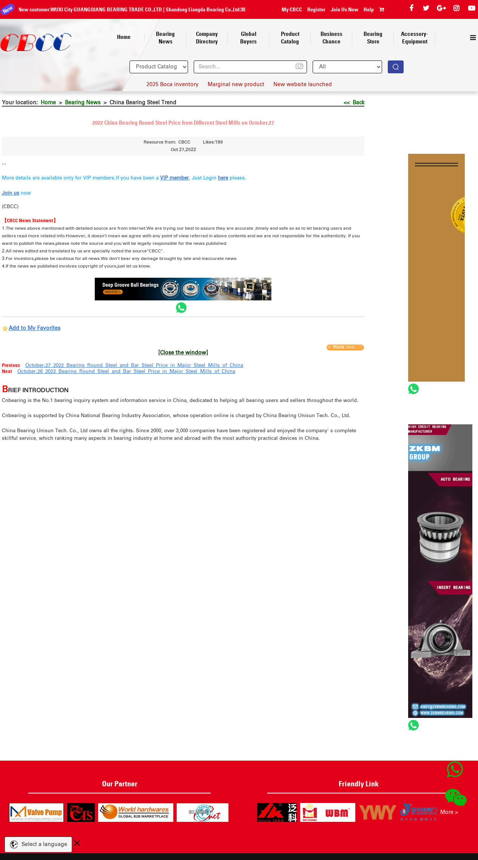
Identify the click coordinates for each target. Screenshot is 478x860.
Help (369, 9)
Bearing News (82, 102)
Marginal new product (236, 84)
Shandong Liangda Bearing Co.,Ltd (106, 9)
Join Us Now (344, 9)
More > (449, 812)
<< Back (354, 102)
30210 (150, 9)
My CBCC (292, 9)
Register (316, 9)
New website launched (302, 84)
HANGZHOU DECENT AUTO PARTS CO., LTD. (207, 9)
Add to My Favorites (34, 328)
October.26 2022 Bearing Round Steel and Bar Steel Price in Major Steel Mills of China (126, 371)
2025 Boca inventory (172, 84)
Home (48, 102)
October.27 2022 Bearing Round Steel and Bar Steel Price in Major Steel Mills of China (134, 365)
